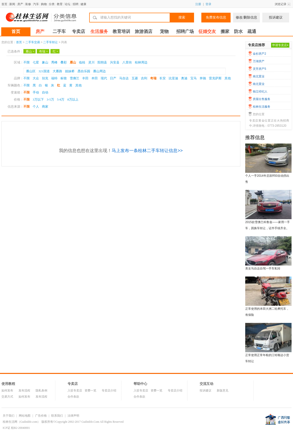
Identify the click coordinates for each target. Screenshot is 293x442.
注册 (198, 4)
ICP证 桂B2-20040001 (16, 428)
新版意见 (222, 390)
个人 (36, 106)
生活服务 (99, 31)
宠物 (164, 31)
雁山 (30, 51)
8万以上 (72, 99)
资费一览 (90, 390)
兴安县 (114, 62)
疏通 (251, 31)
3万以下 (38, 99)
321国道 (44, 71)
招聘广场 (185, 31)
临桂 (82, 62)
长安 (162, 78)
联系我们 (57, 415)
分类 (52, 4)
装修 (28, 4)
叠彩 (63, 62)
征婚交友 (207, 31)
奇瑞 (43, 51)
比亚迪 (173, 78)
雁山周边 (99, 71)
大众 (36, 78)
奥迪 (184, 78)
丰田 (85, 78)
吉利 (144, 78)
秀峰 (54, 62)
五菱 (135, 78)
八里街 (127, 62)
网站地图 (24, 415)
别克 (45, 78)
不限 (26, 62)
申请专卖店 (279, 45)
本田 (94, 78)
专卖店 (78, 31)
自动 (45, 92)
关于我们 (8, 415)
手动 (36, 92)
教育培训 (121, 31)
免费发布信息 (216, 17)
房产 (20, 4)
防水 (238, 31)
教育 (60, 4)
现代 (104, 78)
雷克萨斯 (215, 78)
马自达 (124, 78)
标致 (63, 78)
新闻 (12, 4)
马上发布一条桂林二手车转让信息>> (147, 150)
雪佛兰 (74, 78)
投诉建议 (276, 17)
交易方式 (7, 396)
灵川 (91, 62)
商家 (45, 106)
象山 (45, 62)
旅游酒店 (143, 31)
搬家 (225, 31)
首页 (4, 4)
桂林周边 (141, 62)
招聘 (75, 4)
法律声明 (73, 415)
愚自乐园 (84, 71)
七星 (36, 62)
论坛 (67, 4)
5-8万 (60, 99)
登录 (208, 4)
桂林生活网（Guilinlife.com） (21, 421)
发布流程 (24, 390)
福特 (54, 78)
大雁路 (57, 71)
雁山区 (31, 71)
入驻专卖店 (75, 390)
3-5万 (50, 99)
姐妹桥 (70, 71)
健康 (83, 4)
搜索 (181, 17)
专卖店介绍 (109, 390)
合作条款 (73, 396)
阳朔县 (102, 62)
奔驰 (203, 78)
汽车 (36, 4)
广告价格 (41, 415)
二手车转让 (50, 42)
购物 (44, 4)
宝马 (193, 78)
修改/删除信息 (246, 17)
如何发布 (7, 390)
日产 (113, 78)
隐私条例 (41, 390)
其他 (228, 78)
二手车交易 (32, 42)
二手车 (59, 31)
